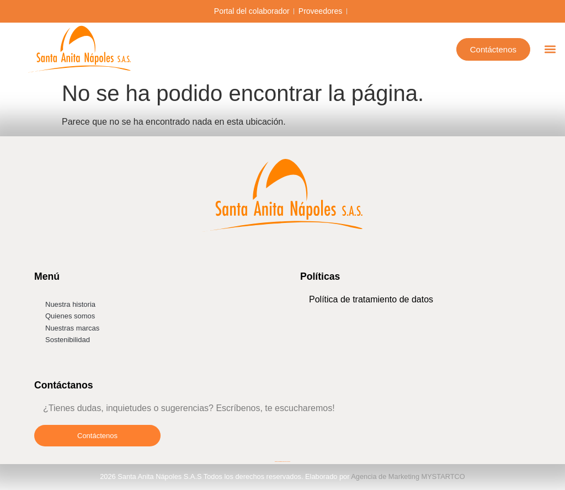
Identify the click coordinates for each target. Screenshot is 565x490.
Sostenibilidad (67, 339)
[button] (550, 49)
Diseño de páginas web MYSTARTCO (282, 461)
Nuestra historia (70, 304)
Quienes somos (70, 316)
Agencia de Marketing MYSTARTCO (408, 476)
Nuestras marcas (72, 328)
